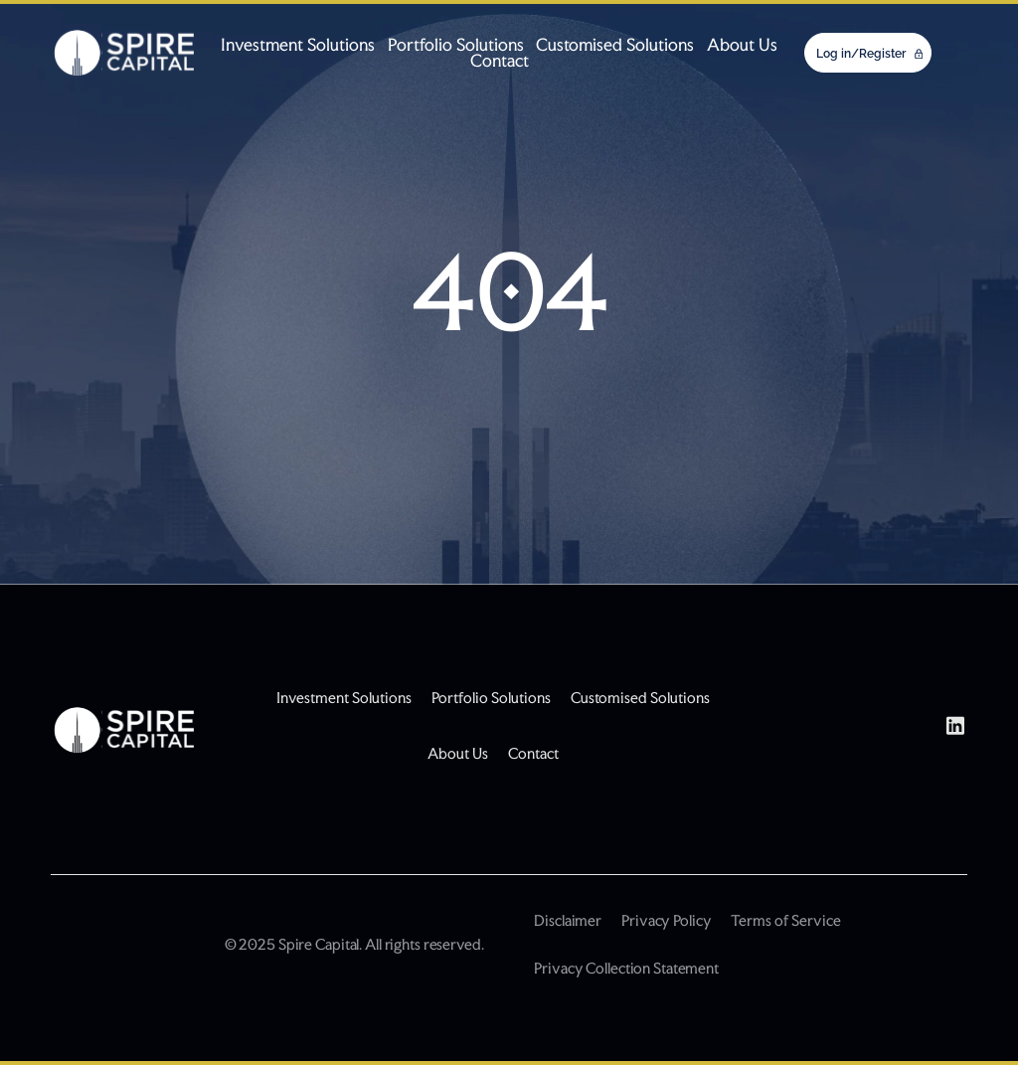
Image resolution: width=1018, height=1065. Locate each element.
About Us (742, 45)
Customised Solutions (615, 45)
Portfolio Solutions (456, 45)
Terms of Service (785, 920)
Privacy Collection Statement (626, 968)
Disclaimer (567, 920)
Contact (499, 61)
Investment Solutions (298, 45)
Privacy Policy (666, 920)
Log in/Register (862, 54)
